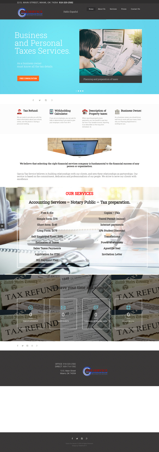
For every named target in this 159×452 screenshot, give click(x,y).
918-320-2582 (66, 2)
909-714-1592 (69, 366)
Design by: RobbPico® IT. (79, 445)
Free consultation (28, 78)
